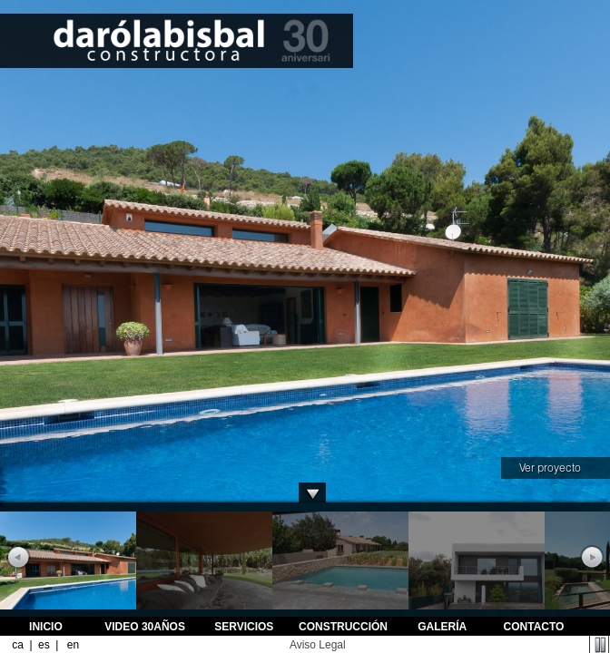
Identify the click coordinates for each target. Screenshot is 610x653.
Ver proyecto (550, 467)
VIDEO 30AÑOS (144, 626)
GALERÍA (442, 626)
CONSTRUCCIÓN (343, 626)
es (44, 644)
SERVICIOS (243, 626)
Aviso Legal (318, 644)
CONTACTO (534, 626)
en (73, 644)
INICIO (46, 626)
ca (17, 644)
